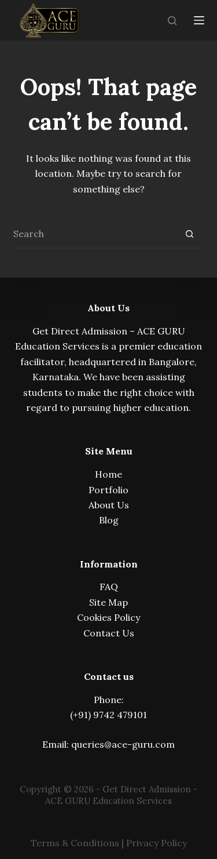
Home (108, 474)
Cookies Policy (108, 617)
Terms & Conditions (75, 843)
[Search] (172, 20)
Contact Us (108, 633)
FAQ (109, 586)
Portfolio (108, 490)
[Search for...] (94, 234)
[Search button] (189, 234)
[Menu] (199, 20)
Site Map (108, 602)
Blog (109, 520)
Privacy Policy (156, 843)
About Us (109, 505)
